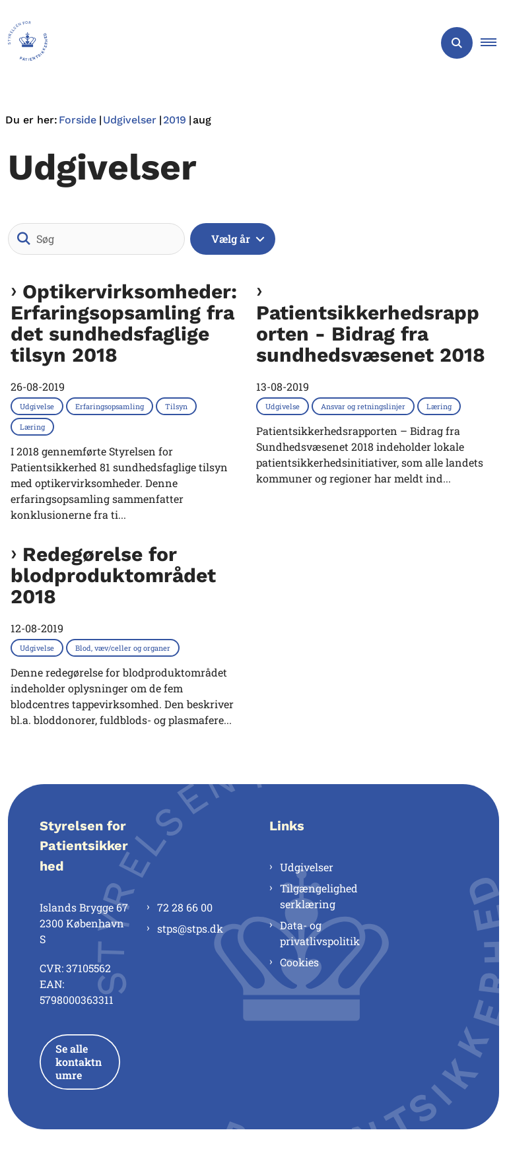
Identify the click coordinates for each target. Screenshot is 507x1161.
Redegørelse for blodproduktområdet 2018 (113, 575)
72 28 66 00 (185, 907)
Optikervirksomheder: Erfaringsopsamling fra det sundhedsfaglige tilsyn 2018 (124, 323)
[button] (494, 43)
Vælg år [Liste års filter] (230, 239)
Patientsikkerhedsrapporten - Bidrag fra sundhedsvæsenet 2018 (370, 333)
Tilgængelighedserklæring (319, 896)
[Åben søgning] (457, 43)
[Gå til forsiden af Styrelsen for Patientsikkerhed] (24, 43)
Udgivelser (306, 867)
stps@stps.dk (190, 928)
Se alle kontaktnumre (78, 1062)
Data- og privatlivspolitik (320, 933)
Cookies (299, 962)
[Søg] (96, 239)
